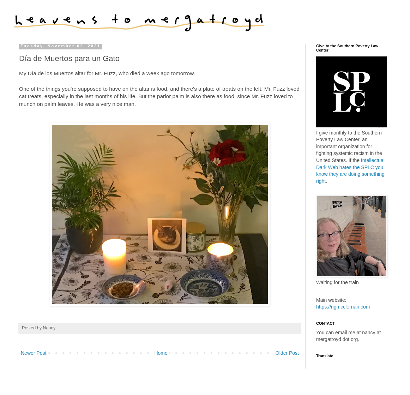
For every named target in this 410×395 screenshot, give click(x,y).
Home (160, 353)
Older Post (287, 353)
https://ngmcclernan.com (343, 307)
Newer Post (33, 353)
